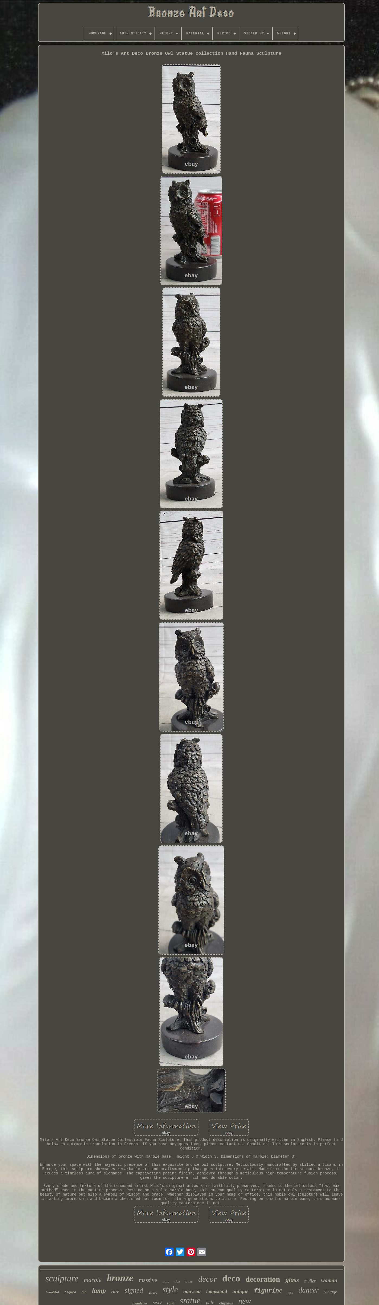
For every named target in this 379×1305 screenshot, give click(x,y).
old (83, 1292)
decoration (263, 1279)
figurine (268, 1291)
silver (165, 1282)
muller (310, 1281)
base (189, 1281)
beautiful (52, 1292)
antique (240, 1291)
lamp (99, 1290)
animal (153, 1292)
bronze (120, 1278)
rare (115, 1291)
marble (92, 1280)
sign (177, 1281)
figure (70, 1292)
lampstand (216, 1291)
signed (134, 1290)
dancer (308, 1290)
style (170, 1289)
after (290, 1292)
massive (148, 1280)
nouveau (192, 1291)
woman (329, 1280)
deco (231, 1278)
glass (292, 1279)
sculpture (62, 1278)
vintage (330, 1292)
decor (207, 1278)
